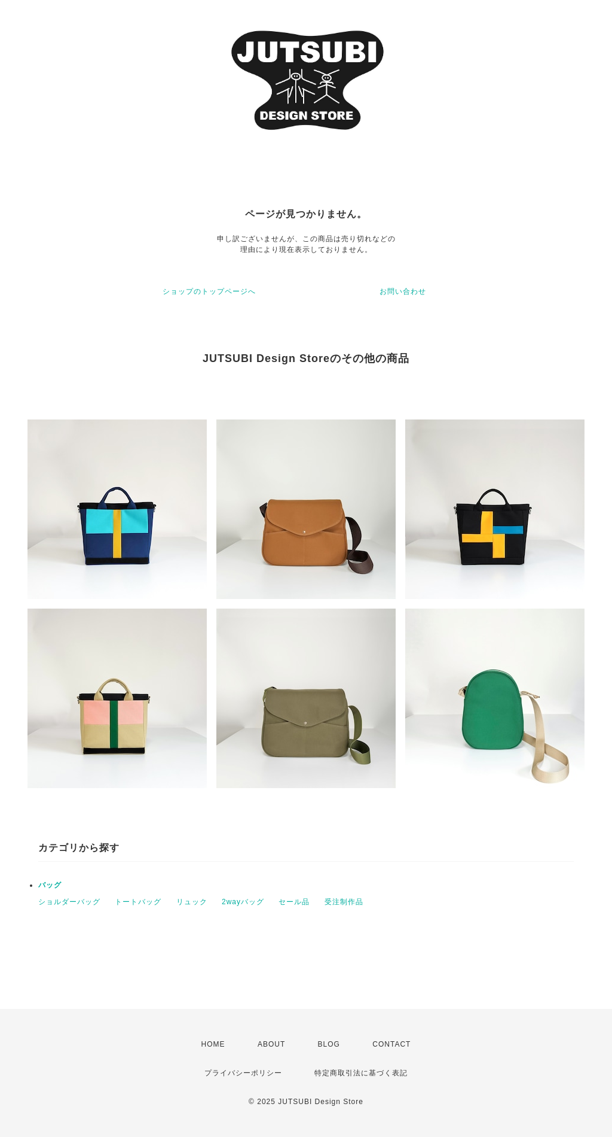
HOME (213, 1044)
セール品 (294, 902)
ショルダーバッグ (69, 902)
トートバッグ (138, 902)
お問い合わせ (403, 291)
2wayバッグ (243, 902)
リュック (191, 902)
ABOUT (271, 1044)
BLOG (329, 1044)
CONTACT (391, 1044)
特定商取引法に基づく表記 (361, 1073)
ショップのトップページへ (209, 291)
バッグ (50, 885)
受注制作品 (344, 902)
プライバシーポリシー (243, 1073)
